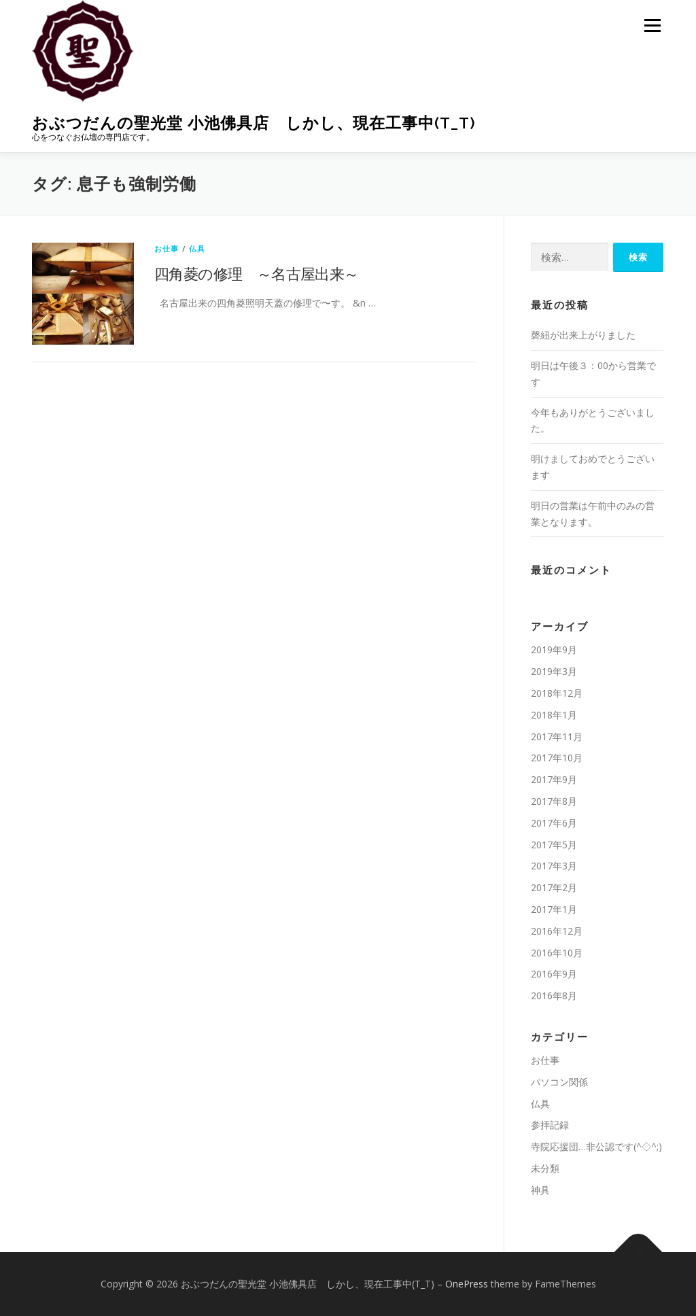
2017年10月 (556, 757)
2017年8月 (554, 801)
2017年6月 (554, 822)
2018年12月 (556, 693)
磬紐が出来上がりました (583, 334)
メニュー (652, 25)
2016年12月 (556, 930)
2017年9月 (554, 779)
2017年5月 (554, 844)
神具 (540, 1189)
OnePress (466, 1283)
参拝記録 (550, 1124)
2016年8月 (554, 995)
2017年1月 (554, 909)
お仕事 (166, 248)
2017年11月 (556, 736)
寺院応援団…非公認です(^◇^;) (596, 1146)
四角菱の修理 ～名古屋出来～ (256, 273)
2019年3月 (554, 671)
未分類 (545, 1168)
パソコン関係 (559, 1081)
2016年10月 (556, 952)
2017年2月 (554, 887)
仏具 (197, 248)
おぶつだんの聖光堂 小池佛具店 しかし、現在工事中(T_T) (254, 123)
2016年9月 (554, 973)
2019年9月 (554, 649)
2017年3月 (554, 865)
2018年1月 (554, 714)
